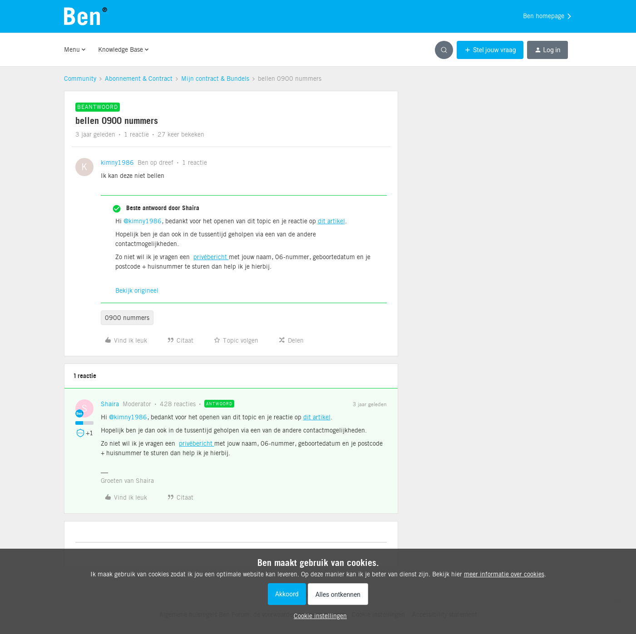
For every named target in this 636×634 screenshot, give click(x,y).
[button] (490, 50)
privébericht (211, 256)
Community (80, 78)
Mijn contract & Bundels (215, 78)
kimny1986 (117, 162)
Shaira (110, 404)
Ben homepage (547, 16)
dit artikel (331, 221)
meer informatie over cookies (504, 574)
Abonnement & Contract (139, 78)
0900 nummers (127, 317)
